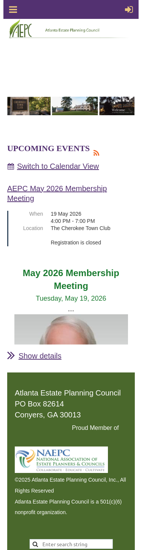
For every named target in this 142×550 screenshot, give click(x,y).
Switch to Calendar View (58, 166)
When (36, 214)
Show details (40, 356)
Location (33, 228)
